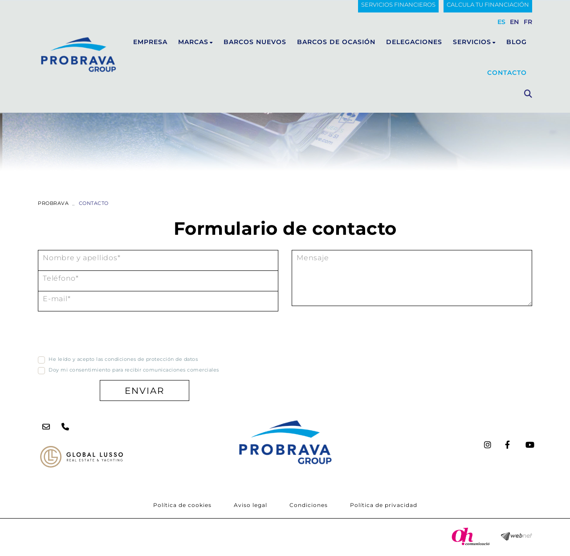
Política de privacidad (383, 505)
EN (514, 22)
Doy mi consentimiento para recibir (95, 370)
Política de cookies (182, 505)
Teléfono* (61, 278)
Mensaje (313, 257)
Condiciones (308, 505)
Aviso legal (250, 505)
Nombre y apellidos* (81, 257)
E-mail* (56, 298)
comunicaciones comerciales (181, 370)
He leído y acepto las (76, 359)
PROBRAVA (53, 203)
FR (528, 22)
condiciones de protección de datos (151, 359)
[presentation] (105, 335)
